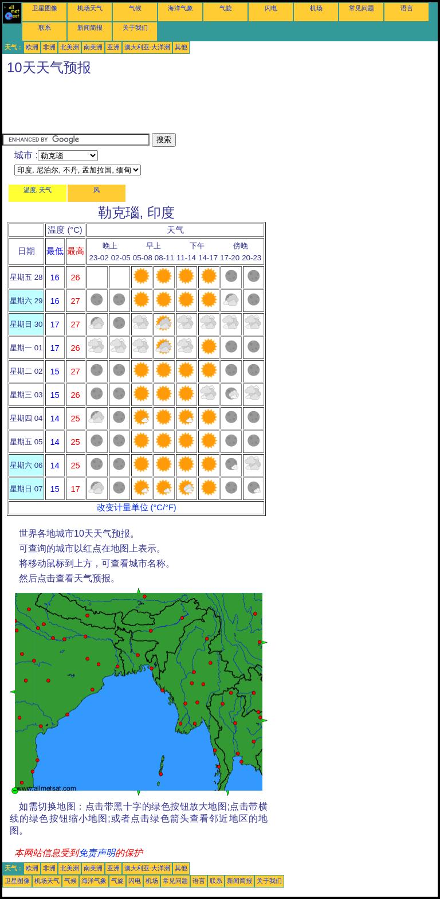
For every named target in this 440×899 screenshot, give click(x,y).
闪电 (271, 8)
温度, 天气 (37, 189)
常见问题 (361, 8)
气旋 (225, 8)
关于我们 (135, 27)
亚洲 (113, 47)
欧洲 (32, 47)
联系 (44, 27)
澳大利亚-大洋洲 (147, 47)
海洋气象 (180, 8)
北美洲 (69, 47)
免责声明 (96, 853)
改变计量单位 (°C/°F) (136, 507)
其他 (181, 47)
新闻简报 (90, 27)
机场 (316, 8)
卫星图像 (44, 8)
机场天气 (90, 8)
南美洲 (93, 47)
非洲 (49, 47)
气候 (135, 8)
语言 (406, 8)
